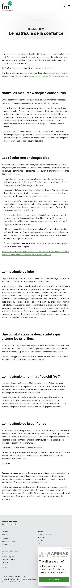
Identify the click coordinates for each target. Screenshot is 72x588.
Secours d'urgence (8, 557)
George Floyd (27, 54)
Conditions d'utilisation (29, 579)
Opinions (4, 547)
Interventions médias (8, 541)
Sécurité (4, 567)
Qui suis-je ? (5, 535)
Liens (38, 543)
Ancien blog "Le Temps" (44, 535)
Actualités (5, 544)
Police (4, 554)
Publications (41, 537)
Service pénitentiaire (8, 559)
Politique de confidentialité (10, 579)
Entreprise (5, 562)
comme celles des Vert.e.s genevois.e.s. (50, 76)
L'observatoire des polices (36, 20)
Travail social (6, 565)
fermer (65, 549)
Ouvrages (40, 540)
